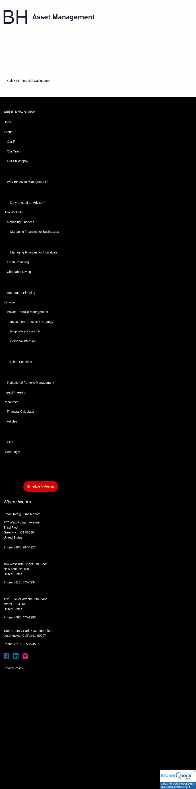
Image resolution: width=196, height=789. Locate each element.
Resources (11, 402)
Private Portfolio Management (27, 312)
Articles (12, 421)
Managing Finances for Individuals (34, 252)
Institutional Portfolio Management (30, 382)
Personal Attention (23, 341)
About (8, 132)
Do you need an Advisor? (27, 202)
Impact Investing (15, 392)
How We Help (13, 212)
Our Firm (13, 141)
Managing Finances (20, 222)
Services (10, 302)
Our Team (14, 151)
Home (8, 122)
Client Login (12, 452)
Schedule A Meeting (41, 486)
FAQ (10, 442)
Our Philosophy (17, 161)
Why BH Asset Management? (27, 181)
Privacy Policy (13, 668)
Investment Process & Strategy (31, 321)
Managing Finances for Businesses (34, 231)
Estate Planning (18, 262)
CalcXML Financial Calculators (28, 80)
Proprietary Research (25, 331)
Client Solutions (21, 362)
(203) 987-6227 (25, 547)
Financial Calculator (20, 411)
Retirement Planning (21, 293)
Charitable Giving (19, 272)
